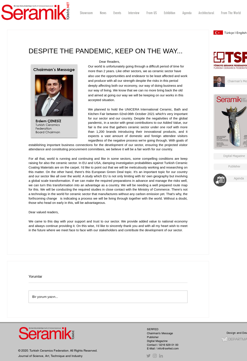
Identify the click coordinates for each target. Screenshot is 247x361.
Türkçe (229, 32)
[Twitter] (148, 355)
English (241, 32)
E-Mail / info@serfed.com (163, 348)
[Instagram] (154, 355)
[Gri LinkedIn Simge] (161, 355)
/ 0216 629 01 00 (167, 344)
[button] (134, 13)
